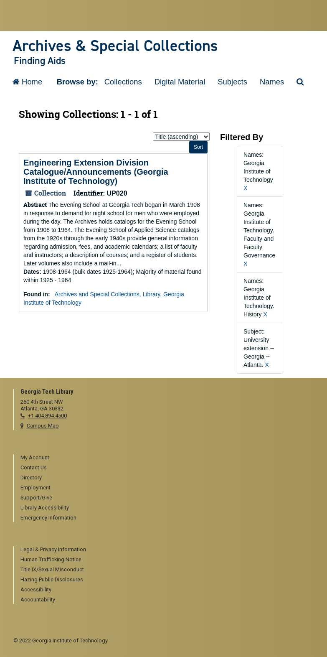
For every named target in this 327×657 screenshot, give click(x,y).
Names (272, 81)
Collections (123, 81)
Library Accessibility (44, 507)
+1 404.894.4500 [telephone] (47, 416)
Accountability (37, 599)
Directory (31, 477)
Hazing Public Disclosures (51, 579)
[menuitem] (167, 458)
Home (27, 81)
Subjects (232, 81)
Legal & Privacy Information (53, 549)
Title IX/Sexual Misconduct (52, 569)
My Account (34, 457)
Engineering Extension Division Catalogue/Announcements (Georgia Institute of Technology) (95, 172)
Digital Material (180, 81)
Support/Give (36, 497)
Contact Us (33, 467)
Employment (35, 487)
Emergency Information (48, 517)
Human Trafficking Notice (50, 559)
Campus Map (43, 426)
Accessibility (35, 589)
